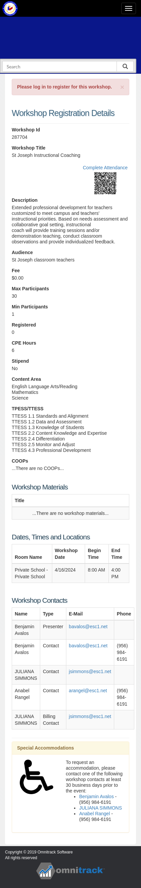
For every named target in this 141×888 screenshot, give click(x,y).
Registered (24, 325)
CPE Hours (24, 343)
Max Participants (30, 288)
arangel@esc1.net (88, 690)
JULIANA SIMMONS (100, 808)
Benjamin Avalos (96, 796)
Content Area (26, 379)
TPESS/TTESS (28, 408)
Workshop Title (29, 148)
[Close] (122, 87)
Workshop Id (26, 129)
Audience (22, 252)
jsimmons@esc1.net (90, 671)
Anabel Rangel (94, 813)
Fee (16, 270)
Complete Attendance (105, 167)
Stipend (20, 361)
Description (25, 200)
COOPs (20, 461)
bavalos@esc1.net (88, 626)
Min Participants (30, 306)
